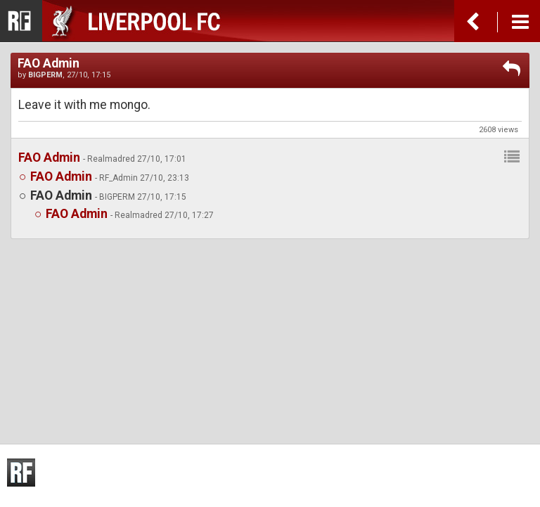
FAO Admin (49, 157)
